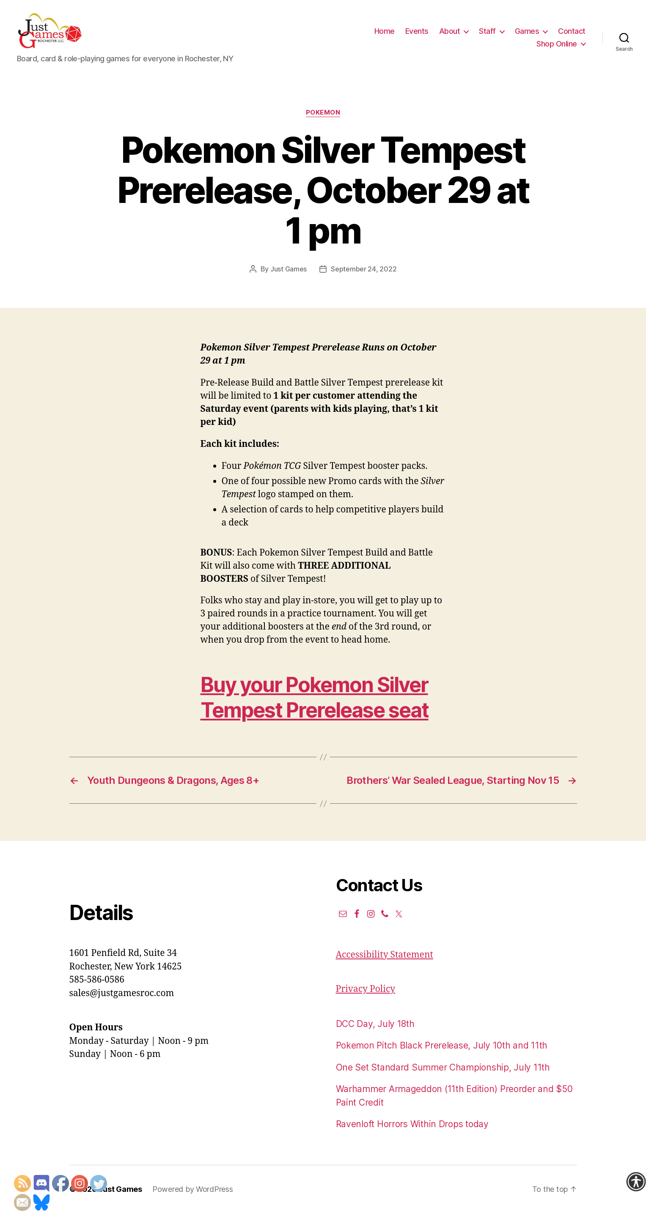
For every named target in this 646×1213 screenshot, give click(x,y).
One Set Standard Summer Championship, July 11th (443, 1067)
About (449, 31)
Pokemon (323, 112)
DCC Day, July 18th (375, 1024)
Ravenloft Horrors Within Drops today (412, 1124)
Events (417, 31)
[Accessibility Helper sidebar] (636, 1182)
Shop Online (556, 43)
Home (384, 31)
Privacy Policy (366, 989)
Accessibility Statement (384, 955)
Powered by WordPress (192, 1189)
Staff (487, 31)
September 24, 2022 (363, 269)
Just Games (288, 269)
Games (527, 31)
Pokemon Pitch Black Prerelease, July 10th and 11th (442, 1045)
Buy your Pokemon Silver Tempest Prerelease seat (315, 697)
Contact (572, 31)
